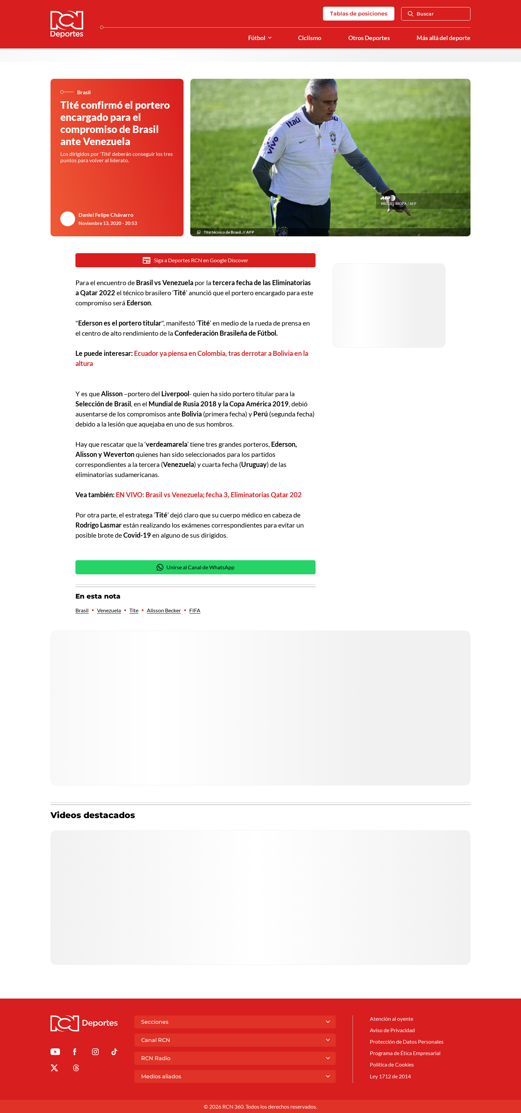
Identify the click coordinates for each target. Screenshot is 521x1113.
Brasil (82, 610)
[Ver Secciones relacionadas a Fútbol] (270, 37)
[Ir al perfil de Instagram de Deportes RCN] (95, 1053)
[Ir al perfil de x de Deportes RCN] (54, 1069)
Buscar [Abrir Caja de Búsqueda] (421, 14)
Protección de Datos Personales (407, 1041)
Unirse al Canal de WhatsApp (196, 567)
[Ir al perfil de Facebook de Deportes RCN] (74, 1053)
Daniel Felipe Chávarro (105, 214)
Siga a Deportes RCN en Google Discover (195, 260)
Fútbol (256, 37)
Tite (133, 610)
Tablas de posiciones (358, 13)
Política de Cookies (392, 1064)
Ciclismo (309, 37)
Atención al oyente (391, 1018)
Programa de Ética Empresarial (405, 1053)
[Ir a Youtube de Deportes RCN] (55, 1053)
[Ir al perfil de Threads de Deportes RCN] (76, 1069)
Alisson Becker (164, 610)
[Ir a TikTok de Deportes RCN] (114, 1053)
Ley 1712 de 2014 (390, 1076)
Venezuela (109, 610)
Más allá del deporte (443, 37)
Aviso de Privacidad (392, 1030)
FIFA (194, 610)
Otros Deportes (369, 37)
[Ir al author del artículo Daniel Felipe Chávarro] (67, 218)
